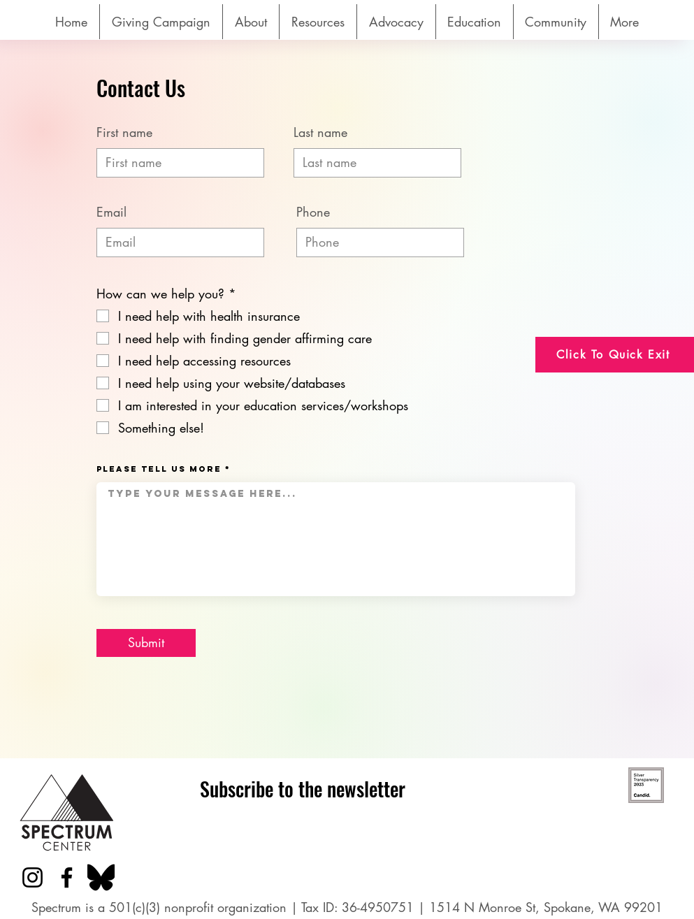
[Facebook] (66, 877)
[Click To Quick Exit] (614, 354)
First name (124, 132)
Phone (313, 211)
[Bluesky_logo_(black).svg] (101, 877)
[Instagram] (32, 877)
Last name (320, 132)
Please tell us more (159, 468)
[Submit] (146, 643)
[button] (318, 21)
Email (111, 211)
